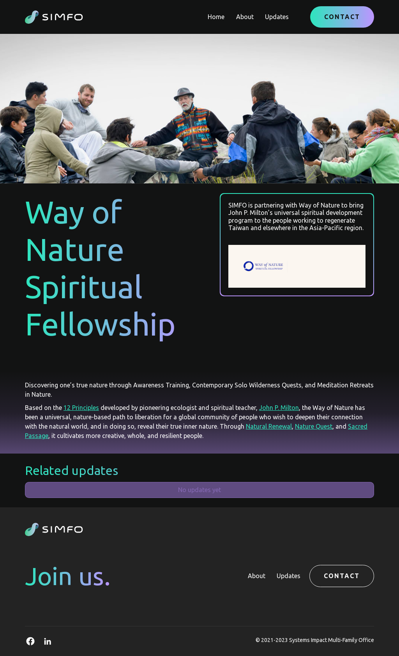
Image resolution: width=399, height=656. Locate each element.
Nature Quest (313, 426)
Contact (342, 16)
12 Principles (81, 407)
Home (216, 16)
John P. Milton (279, 407)
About (245, 16)
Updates (277, 16)
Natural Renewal (269, 426)
